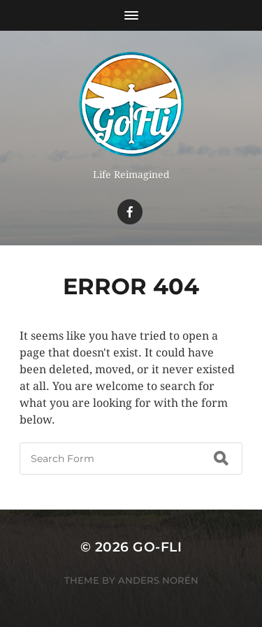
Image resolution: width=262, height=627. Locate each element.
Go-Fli (157, 547)
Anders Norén (158, 580)
